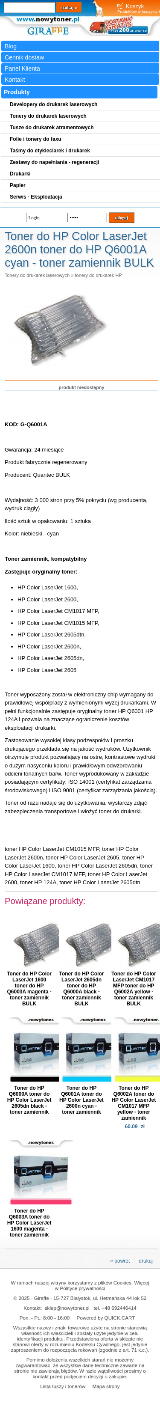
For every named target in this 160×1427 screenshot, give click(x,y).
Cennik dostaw (24, 57)
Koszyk (135, 6)
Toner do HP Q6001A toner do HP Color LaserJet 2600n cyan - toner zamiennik (81, 1100)
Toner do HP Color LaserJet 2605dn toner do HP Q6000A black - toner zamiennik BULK (81, 989)
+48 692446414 (119, 1308)
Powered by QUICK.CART (106, 1317)
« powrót (120, 1261)
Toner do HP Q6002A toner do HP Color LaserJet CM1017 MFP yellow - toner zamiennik (133, 1103)
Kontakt (15, 79)
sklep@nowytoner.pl (67, 1308)
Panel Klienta (22, 68)
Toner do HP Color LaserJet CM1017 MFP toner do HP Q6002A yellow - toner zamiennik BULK (133, 989)
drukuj (146, 1261)
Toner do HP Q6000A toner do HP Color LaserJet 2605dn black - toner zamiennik (29, 1100)
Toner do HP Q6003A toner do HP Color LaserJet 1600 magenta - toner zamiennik (29, 1223)
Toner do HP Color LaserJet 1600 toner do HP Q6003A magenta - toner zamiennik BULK (29, 989)
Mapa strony (105, 1386)
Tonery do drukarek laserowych (37, 275)
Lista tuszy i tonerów (62, 1386)
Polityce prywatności (82, 1288)
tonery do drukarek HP (98, 275)
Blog (11, 46)
